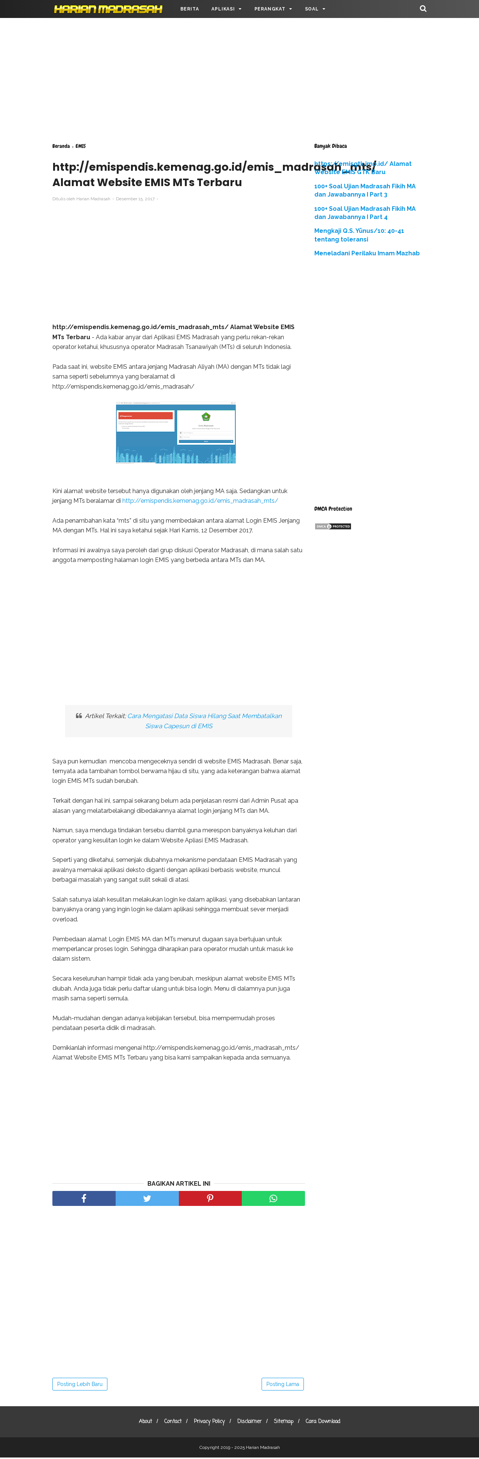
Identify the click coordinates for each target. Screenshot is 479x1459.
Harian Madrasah (263, 1449)
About (140, 1423)
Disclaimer (250, 1423)
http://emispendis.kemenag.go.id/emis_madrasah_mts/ (200, 502)
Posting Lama (282, 1386)
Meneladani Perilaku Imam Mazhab (367, 253)
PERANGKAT (270, 9)
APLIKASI (223, 9)
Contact (170, 1423)
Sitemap (287, 1423)
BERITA (189, 9)
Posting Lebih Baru (80, 1386)
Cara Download (328, 1423)
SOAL (312, 9)
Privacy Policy (208, 1423)
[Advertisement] (239, 78)
